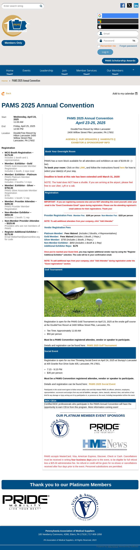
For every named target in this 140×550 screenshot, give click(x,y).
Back (8, 93)
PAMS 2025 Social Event (102, 384)
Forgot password (128, 46)
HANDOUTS (106, 139)
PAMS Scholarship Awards (120, 60)
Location (6, 133)
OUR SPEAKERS (88, 139)
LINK (82, 167)
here (122, 167)
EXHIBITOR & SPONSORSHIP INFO (90, 142)
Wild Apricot (113, 546)
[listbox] (125, 94)
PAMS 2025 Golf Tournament (102, 345)
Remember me (108, 46)
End (3, 126)
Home (5, 81)
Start (4, 117)
